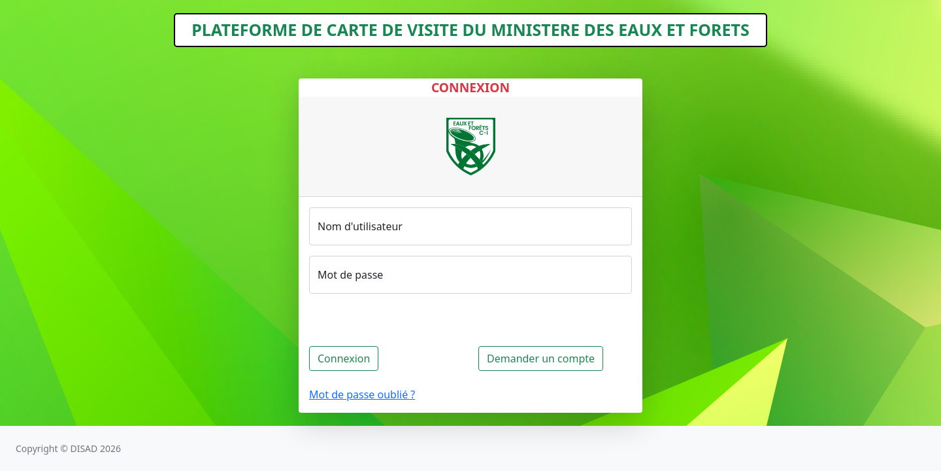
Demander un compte (541, 358)
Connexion (344, 358)
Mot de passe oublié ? (362, 394)
